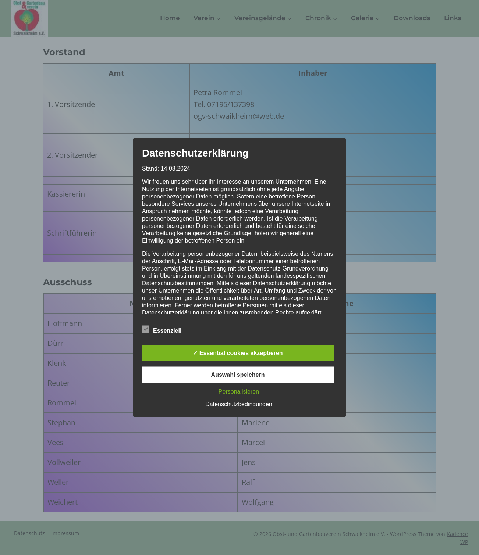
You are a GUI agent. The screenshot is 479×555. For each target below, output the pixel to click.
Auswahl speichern (238, 375)
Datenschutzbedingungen (238, 404)
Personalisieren (239, 391)
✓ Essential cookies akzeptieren (238, 353)
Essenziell (161, 329)
